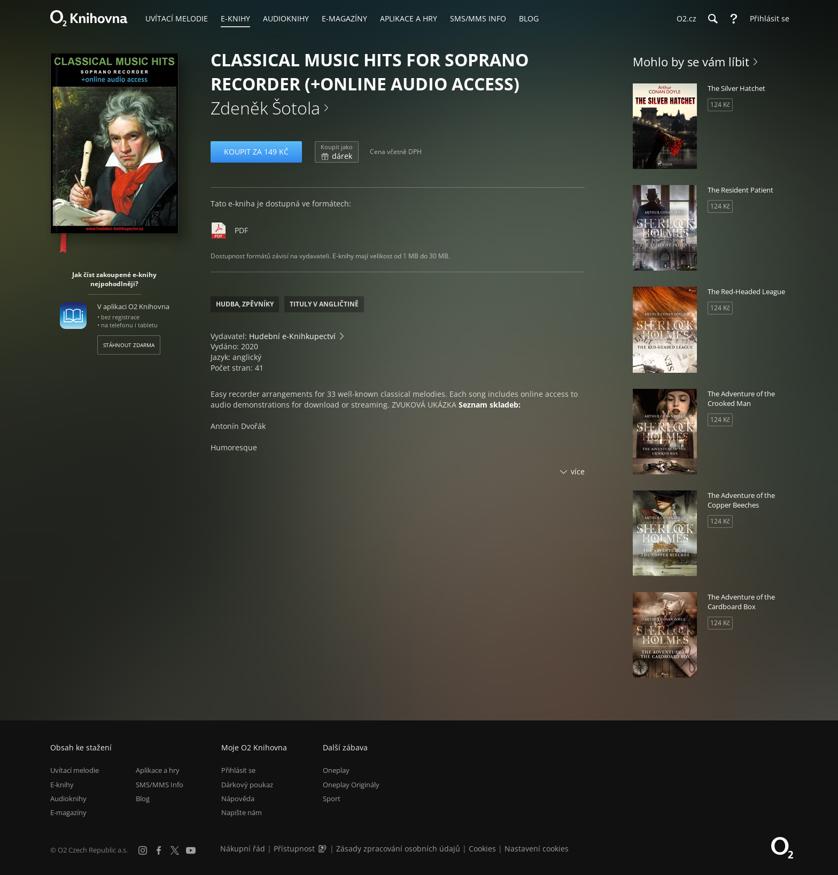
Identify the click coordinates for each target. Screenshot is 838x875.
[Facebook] (159, 850)
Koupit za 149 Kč (256, 152)
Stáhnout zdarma (128, 345)
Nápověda (237, 798)
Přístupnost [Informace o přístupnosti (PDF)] (294, 848)
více (578, 471)
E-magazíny (68, 812)
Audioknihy (68, 798)
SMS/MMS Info (159, 784)
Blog (143, 798)
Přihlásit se (238, 770)
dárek (337, 152)
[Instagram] (143, 850)
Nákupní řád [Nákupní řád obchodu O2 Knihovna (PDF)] (242, 848)
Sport (331, 798)
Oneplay (336, 770)
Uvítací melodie (74, 770)
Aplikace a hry (158, 770)
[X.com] (175, 850)
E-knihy (62, 784)
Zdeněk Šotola (265, 107)
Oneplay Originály (351, 784)
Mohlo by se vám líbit (691, 61)
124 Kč (720, 104)
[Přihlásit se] (766, 18)
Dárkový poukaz (247, 784)
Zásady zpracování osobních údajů (398, 848)
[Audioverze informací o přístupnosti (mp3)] (323, 848)
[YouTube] (191, 850)
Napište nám (241, 812)
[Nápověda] (733, 18)
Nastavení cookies (537, 848)
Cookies (482, 848)
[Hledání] (712, 18)
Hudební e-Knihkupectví (292, 336)
